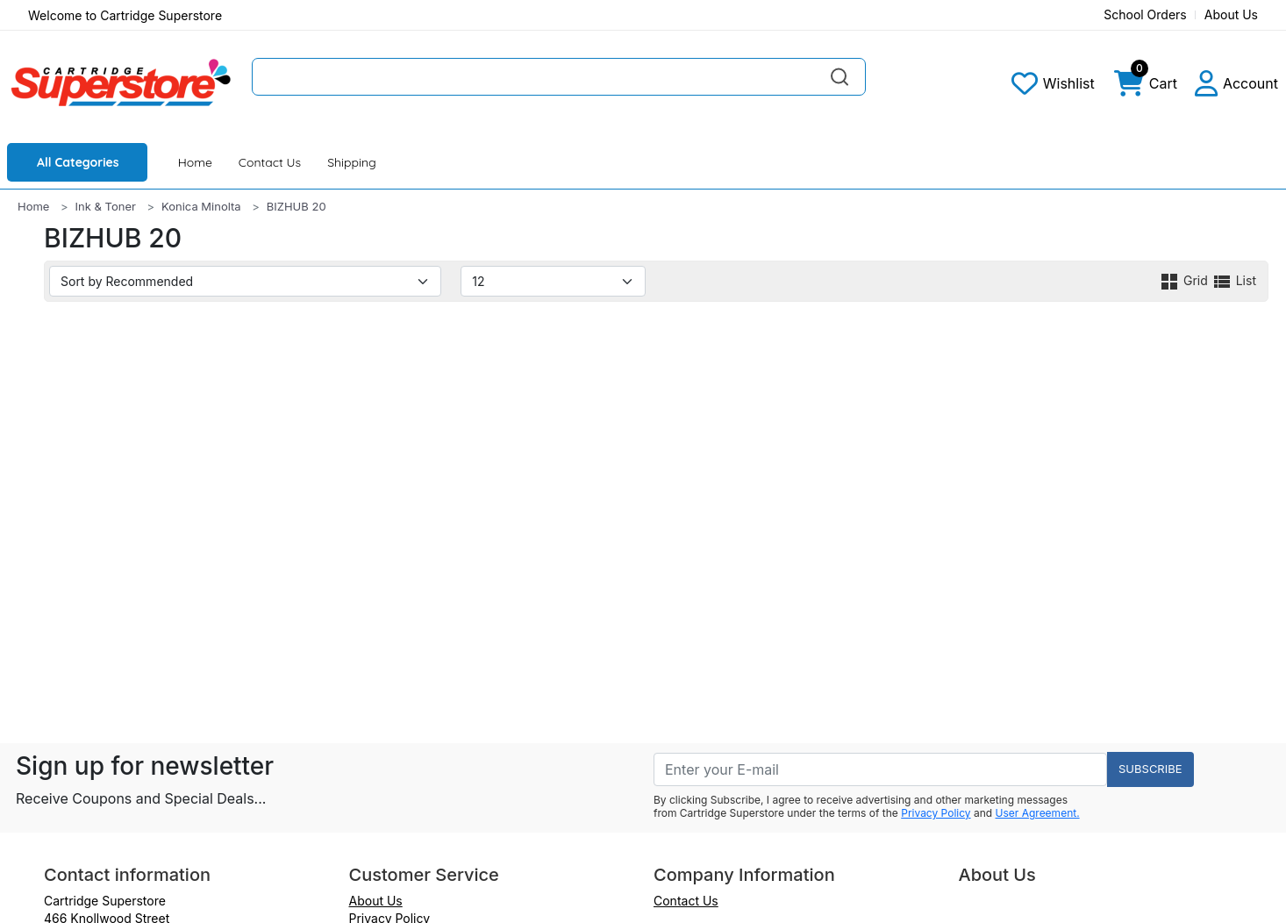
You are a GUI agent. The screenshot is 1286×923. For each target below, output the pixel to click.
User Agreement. (1038, 812)
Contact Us (270, 162)
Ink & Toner (105, 206)
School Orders (1145, 14)
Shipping (351, 162)
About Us (1231, 14)
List (1233, 280)
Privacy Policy (935, 812)
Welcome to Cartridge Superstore (125, 15)
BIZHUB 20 (296, 206)
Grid (1185, 280)
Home (195, 162)
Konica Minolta (201, 206)
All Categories (78, 162)
